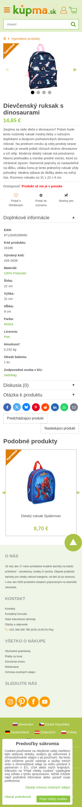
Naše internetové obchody (20, 619)
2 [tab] (38, 92)
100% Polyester (15, 273)
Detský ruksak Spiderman (41, 516)
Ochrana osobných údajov (20, 672)
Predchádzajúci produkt (25, 418)
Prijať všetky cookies (53, 799)
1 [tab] (32, 92)
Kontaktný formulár (16, 614)
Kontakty (10, 608)
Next (75, 69)
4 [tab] (49, 92)
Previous (6, 69)
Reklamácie (12, 666)
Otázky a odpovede (16, 624)
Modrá (8, 324)
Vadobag (10, 375)
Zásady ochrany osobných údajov (47, 787)
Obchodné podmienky (18, 651)
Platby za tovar (13, 656)
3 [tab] (44, 92)
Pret (7, 337)
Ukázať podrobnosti (18, 796)
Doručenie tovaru (15, 661)
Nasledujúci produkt (59, 428)
